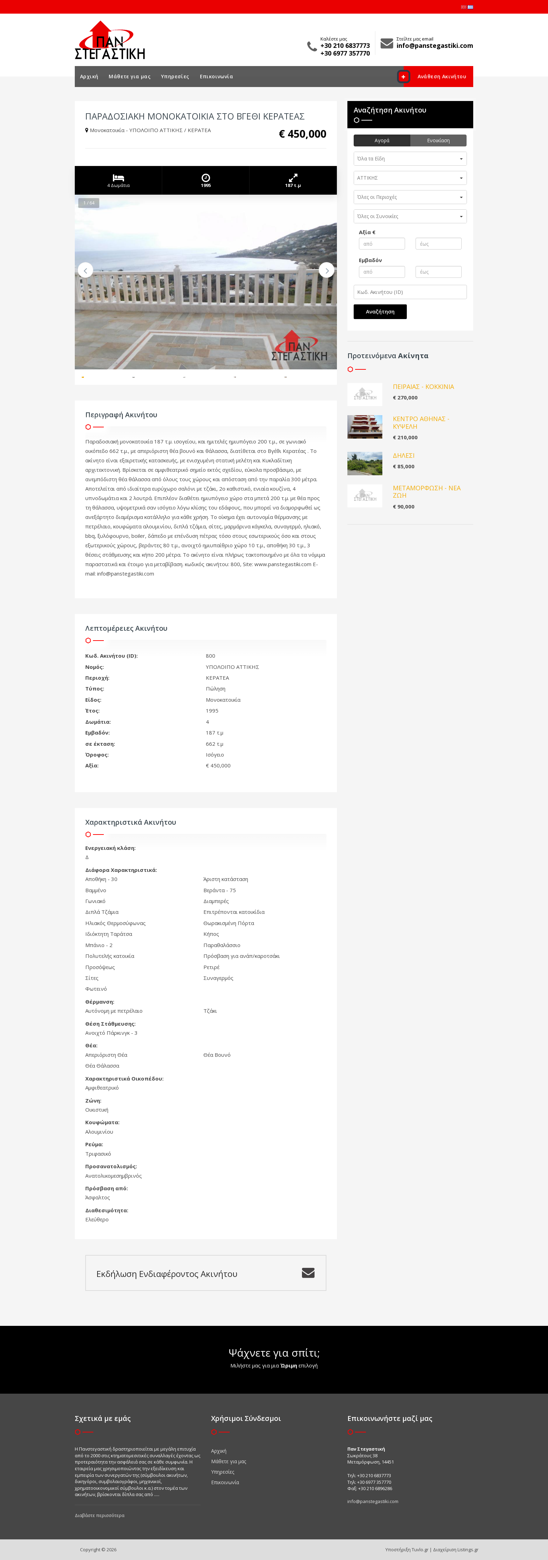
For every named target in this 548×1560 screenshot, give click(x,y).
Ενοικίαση (438, 140)
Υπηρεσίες (175, 76)
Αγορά (382, 140)
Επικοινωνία (216, 76)
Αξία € (367, 232)
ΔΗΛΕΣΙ (403, 455)
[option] (206, 282)
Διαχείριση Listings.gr (455, 1549)
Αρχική (89, 76)
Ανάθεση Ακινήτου (435, 76)
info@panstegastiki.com (372, 1501)
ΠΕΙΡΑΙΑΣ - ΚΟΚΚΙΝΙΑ (423, 386)
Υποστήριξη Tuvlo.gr (406, 1549)
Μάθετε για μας (130, 76)
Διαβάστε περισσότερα (99, 1515)
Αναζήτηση (380, 311)
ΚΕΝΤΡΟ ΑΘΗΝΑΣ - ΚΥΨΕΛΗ (421, 422)
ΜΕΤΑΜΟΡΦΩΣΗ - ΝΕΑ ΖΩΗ (427, 492)
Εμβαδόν (370, 260)
